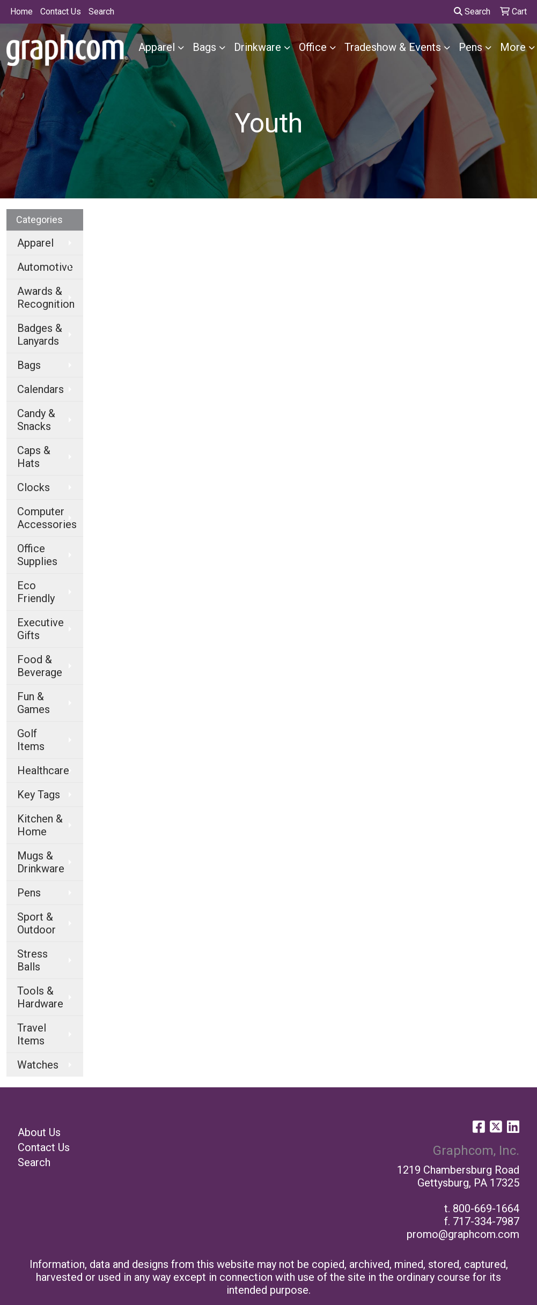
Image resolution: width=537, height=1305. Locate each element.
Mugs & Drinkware (40, 862)
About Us (39, 1132)
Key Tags (38, 794)
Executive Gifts (40, 629)
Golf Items (31, 740)
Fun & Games (33, 703)
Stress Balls (32, 960)
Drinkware (257, 47)
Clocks (33, 487)
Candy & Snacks (36, 420)
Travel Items (31, 1034)
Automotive (45, 267)
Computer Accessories (47, 518)
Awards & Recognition (46, 297)
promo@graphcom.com (463, 1234)
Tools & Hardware (40, 997)
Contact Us (60, 11)
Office (313, 47)
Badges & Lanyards (39, 334)
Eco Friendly (36, 592)
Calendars (40, 389)
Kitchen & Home (40, 825)
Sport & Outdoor (36, 923)
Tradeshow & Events (392, 47)
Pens (470, 47)
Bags (204, 47)
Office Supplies (37, 555)
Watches (37, 1064)
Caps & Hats (33, 457)
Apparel (156, 47)
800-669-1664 (486, 1208)
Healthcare (43, 770)
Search (101, 11)
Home (21, 11)
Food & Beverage (39, 666)
